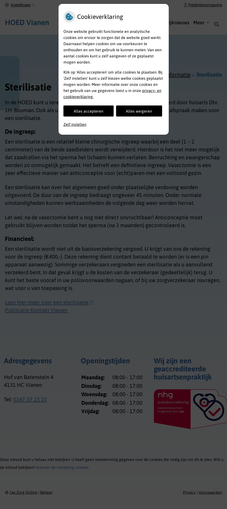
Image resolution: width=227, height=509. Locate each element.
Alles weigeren (139, 111)
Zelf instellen (74, 124)
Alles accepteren (88, 111)
